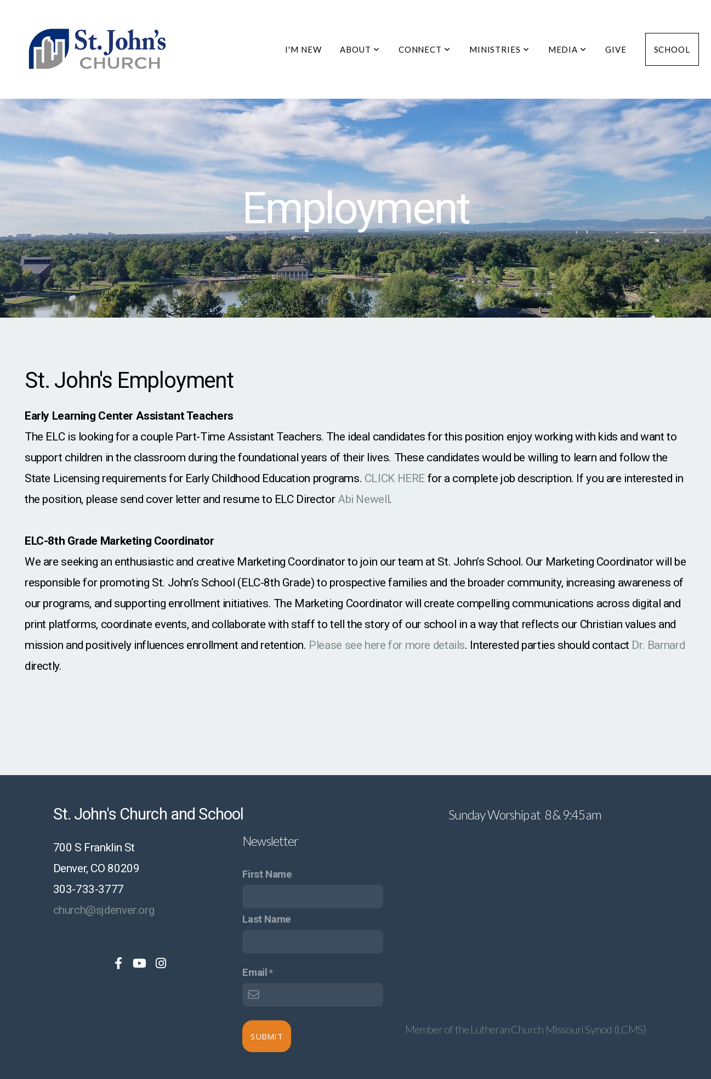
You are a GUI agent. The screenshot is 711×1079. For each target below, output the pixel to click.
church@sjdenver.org (104, 910)
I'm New (303, 49)
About (359, 49)
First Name (267, 874)
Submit (267, 1036)
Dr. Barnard (658, 645)
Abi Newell (363, 499)
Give (616, 49)
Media (567, 49)
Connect (425, 49)
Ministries (499, 49)
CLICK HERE (395, 478)
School (672, 49)
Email (254, 973)
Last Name (266, 919)
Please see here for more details (387, 645)
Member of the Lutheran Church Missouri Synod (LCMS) (525, 1029)
